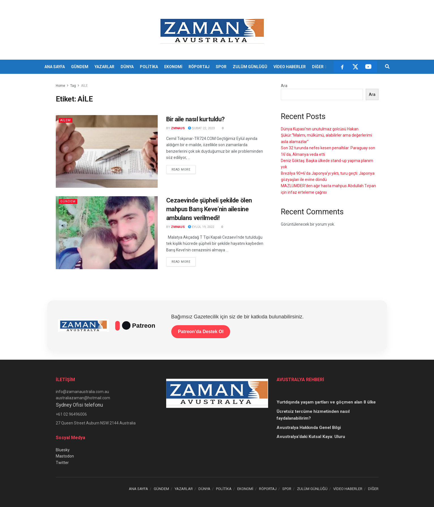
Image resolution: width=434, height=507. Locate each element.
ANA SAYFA (54, 66)
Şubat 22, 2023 (201, 128)
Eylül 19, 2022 (201, 227)
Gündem (68, 201)
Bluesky (63, 450)
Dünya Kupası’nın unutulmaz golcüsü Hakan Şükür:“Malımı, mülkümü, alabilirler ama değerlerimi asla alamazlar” (326, 135)
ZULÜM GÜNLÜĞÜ (250, 66)
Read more (184, 169)
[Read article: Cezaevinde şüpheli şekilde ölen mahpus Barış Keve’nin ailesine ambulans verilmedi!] (107, 232)
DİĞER (318, 66)
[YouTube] (368, 67)
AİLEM (65, 120)
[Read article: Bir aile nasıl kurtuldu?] (107, 151)
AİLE (84, 86)
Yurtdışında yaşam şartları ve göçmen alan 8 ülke (326, 402)
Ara (284, 85)
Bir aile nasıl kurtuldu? (195, 119)
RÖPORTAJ (199, 66)
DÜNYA (127, 66)
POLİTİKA (149, 66)
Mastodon (65, 456)
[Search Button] (387, 67)
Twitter (62, 462)
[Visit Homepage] (213, 30)
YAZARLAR (104, 66)
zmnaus (178, 128)
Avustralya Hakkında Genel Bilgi (309, 427)
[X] (355, 67)
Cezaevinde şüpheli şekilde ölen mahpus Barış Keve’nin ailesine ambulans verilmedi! (209, 209)
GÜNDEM (79, 66)
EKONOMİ (173, 66)
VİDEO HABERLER (289, 66)
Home (60, 86)
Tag (73, 86)
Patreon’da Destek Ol (201, 331)
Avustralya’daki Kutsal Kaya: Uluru (311, 436)
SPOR (221, 66)
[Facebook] (342, 67)
